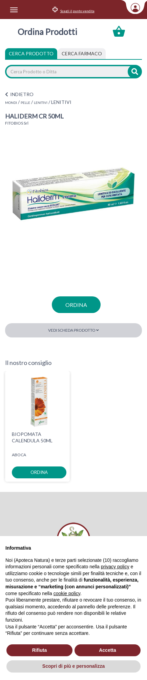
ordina (76, 304)
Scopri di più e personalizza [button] (73, 666)
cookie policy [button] (67, 593)
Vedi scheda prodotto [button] (73, 330)
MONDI (11, 102)
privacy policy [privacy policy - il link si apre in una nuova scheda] (115, 566)
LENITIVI (40, 102)
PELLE (25, 102)
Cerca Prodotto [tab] (31, 53)
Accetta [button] (107, 650)
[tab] (82, 53)
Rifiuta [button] (39, 650)
